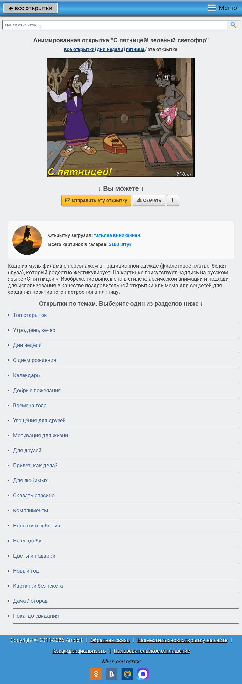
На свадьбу (27, 541)
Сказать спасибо (34, 495)
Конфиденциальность (79, 651)
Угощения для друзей (39, 420)
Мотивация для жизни (40, 435)
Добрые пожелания (37, 390)
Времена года (30, 405)
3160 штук (120, 244)
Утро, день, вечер (34, 330)
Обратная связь (110, 640)
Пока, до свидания (36, 616)
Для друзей (27, 450)
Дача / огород (30, 601)
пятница (135, 49)
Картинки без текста (38, 586)
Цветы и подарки (34, 556)
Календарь (26, 375)
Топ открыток (30, 315)
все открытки (30, 8)
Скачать (149, 200)
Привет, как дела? (35, 465)
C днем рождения (34, 360)
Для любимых (30, 480)
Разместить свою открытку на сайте (182, 640)
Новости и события (36, 526)
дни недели (110, 49)
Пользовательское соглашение (152, 651)
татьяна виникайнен (117, 235)
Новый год (26, 571)
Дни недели (27, 345)
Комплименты (30, 511)
